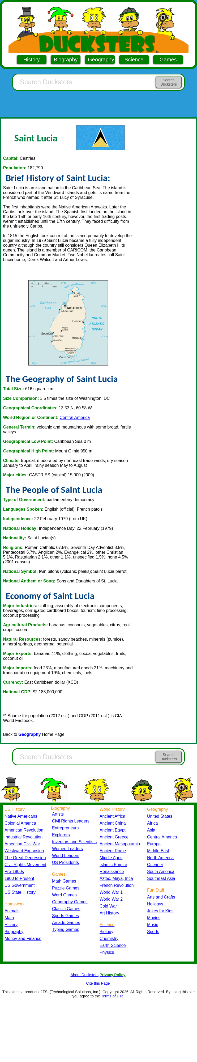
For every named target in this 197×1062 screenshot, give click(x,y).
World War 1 (111, 892)
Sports (153, 931)
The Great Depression (25, 857)
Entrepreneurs (65, 828)
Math (9, 918)
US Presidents (65, 862)
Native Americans (21, 816)
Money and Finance (23, 938)
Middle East (158, 851)
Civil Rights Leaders (70, 821)
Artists (58, 814)
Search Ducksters (168, 82)
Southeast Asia (161, 878)
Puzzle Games (65, 888)
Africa (152, 823)
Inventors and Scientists (74, 841)
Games (168, 59)
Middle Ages (111, 857)
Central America (74, 417)
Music (152, 924)
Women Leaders (67, 848)
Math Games (64, 881)
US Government (20, 885)
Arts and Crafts (161, 897)
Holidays (155, 904)
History (31, 59)
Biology (106, 931)
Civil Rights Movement (25, 864)
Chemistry (109, 938)
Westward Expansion (24, 851)
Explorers (61, 835)
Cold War (108, 906)
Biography (66, 59)
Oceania (155, 864)
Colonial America (20, 823)
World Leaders (65, 855)
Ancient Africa (112, 816)
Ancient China (113, 823)
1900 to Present (19, 878)
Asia (151, 830)
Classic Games (66, 908)
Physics (107, 952)
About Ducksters (84, 975)
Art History (109, 913)
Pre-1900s (14, 871)
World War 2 (111, 899)
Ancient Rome (113, 851)
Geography (101, 59)
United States (159, 816)
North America (160, 857)
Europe (154, 844)
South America (160, 871)
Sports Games (65, 915)
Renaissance (112, 871)
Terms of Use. (113, 996)
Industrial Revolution (23, 837)
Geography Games (70, 902)
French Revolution (117, 885)
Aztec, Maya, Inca (116, 878)
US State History (20, 892)
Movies (153, 918)
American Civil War (22, 844)
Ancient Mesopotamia (120, 844)
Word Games (64, 895)
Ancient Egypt (113, 830)
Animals (12, 911)
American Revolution (24, 830)
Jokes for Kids (160, 911)
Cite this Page (98, 983)
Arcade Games (66, 922)
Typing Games (65, 929)
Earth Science (113, 945)
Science (134, 59)
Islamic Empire (113, 864)
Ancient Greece (114, 837)
